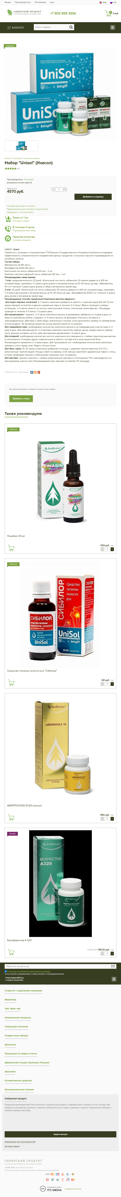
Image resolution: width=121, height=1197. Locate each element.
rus (113, 2)
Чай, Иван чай (12, 1008)
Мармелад (10, 999)
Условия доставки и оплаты (21, 206)
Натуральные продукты (18, 1017)
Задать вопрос (60, 1134)
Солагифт (29, 179)
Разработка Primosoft (73, 1189)
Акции (8, 2)
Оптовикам (40, 2)
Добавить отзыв (21, 398)
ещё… (53, 2)
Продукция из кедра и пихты (21, 1053)
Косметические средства (18, 1080)
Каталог (8, 158)
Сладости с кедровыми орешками (23, 990)
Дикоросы (10, 1044)
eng (102, 2)
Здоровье (17, 158)
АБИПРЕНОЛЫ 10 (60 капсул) (24, 805)
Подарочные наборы (16, 1035)
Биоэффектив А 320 (19, 940)
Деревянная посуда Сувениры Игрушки (27, 1062)
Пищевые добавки (32, 158)
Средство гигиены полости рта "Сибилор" (32, 670)
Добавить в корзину (93, 196)
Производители (23, 2)
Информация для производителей (20, 1142)
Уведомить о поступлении (20, 212)
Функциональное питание (19, 1089)
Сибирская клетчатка (16, 1026)
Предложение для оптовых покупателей (27, 209)
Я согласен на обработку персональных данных (28, 971)
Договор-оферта (12, 1146)
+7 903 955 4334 (63, 13)
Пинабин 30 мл (16, 536)
